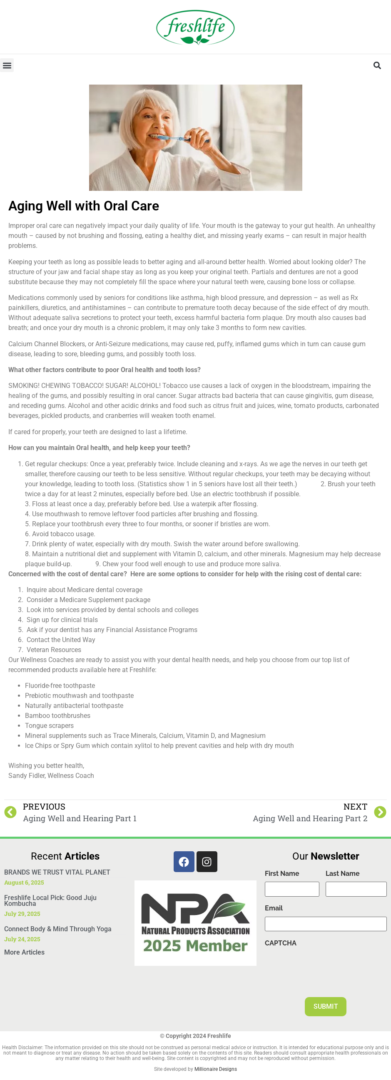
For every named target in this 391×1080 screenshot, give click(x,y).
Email (274, 908)
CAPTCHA (280, 944)
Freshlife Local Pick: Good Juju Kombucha (50, 901)
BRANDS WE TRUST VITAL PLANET (57, 872)
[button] (7, 65)
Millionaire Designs (215, 1069)
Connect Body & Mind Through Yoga (58, 929)
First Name (282, 874)
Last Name (343, 874)
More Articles (24, 952)
